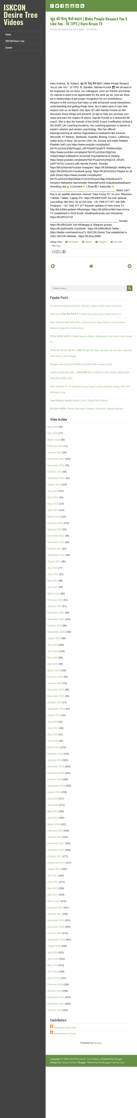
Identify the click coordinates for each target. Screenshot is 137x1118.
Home (8, 34)
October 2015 (54, 1010)
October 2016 (54, 933)
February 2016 (55, 984)
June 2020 (53, 651)
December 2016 (55, 920)
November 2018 (55, 773)
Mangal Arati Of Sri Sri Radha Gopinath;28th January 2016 (81, 364)
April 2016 (52, 971)
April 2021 (52, 587)
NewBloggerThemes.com (111, 1062)
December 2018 (55, 766)
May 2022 (52, 503)
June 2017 (53, 882)
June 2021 (53, 574)
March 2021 (53, 593)
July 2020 (52, 644)
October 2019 (54, 702)
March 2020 (53, 670)
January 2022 (54, 529)
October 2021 (54, 548)
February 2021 (55, 600)
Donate (8, 47)
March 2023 (53, 439)
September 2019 (56, 708)
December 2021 (55, 535)
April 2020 (52, 664)
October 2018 (54, 779)
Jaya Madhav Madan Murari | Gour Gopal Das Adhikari (79, 400)
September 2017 (56, 862)
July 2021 (52, 568)
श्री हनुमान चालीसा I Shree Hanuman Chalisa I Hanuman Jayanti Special (86, 408)
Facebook (72, 242)
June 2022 (53, 497)
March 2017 (53, 901)
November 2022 (55, 465)
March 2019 (53, 747)
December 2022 (55, 458)
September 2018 (56, 785)
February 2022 (55, 523)
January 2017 (54, 914)
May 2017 (52, 888)
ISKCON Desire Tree (14, 41)
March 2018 (53, 824)
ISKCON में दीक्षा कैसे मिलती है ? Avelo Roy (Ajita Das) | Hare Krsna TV (85, 314)
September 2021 (56, 555)
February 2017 (55, 907)
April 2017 (52, 894)
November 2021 (55, 542)
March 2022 (53, 516)
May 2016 (52, 965)
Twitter (87, 242)
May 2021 (52, 580)
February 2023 (55, 446)
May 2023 (52, 426)
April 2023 (52, 433)
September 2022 (56, 478)
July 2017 (52, 875)
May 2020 (52, 657)
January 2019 (54, 760)
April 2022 (52, 510)
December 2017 (55, 843)
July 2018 (52, 798)
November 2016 (55, 926)
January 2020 (54, 683)
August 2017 (54, 869)
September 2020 (56, 632)
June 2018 (53, 805)
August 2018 (54, 792)
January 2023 (54, 452)
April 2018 (52, 817)
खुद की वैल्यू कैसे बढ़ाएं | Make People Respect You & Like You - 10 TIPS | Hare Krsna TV (89, 21)
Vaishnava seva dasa (65, 1027)
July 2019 (52, 721)
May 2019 (52, 734)
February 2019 (55, 753)
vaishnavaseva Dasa (65, 1033)
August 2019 (54, 715)
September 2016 (56, 939)
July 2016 (52, 952)
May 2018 (52, 811)
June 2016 (53, 958)
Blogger (98, 1042)
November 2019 (55, 696)
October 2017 (54, 856)
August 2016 (54, 946)
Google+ (101, 242)
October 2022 (54, 471)
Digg (56, 245)
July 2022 (52, 491)
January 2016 (54, 990)
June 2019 (53, 728)
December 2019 (55, 689)
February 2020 (55, 676)
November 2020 (55, 619)
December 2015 (55, 997)
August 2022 (54, 484)
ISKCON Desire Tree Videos (21, 14)
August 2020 (54, 638)
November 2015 (55, 1003)
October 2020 (54, 625)
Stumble (116, 242)
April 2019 (52, 740)
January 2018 (54, 837)
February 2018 (55, 830)
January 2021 (54, 606)
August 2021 (54, 561)
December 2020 (55, 612)
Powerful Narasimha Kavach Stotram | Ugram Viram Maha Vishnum (85, 306)
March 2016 (53, 978)
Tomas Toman (68, 1062)
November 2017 (55, 850)
